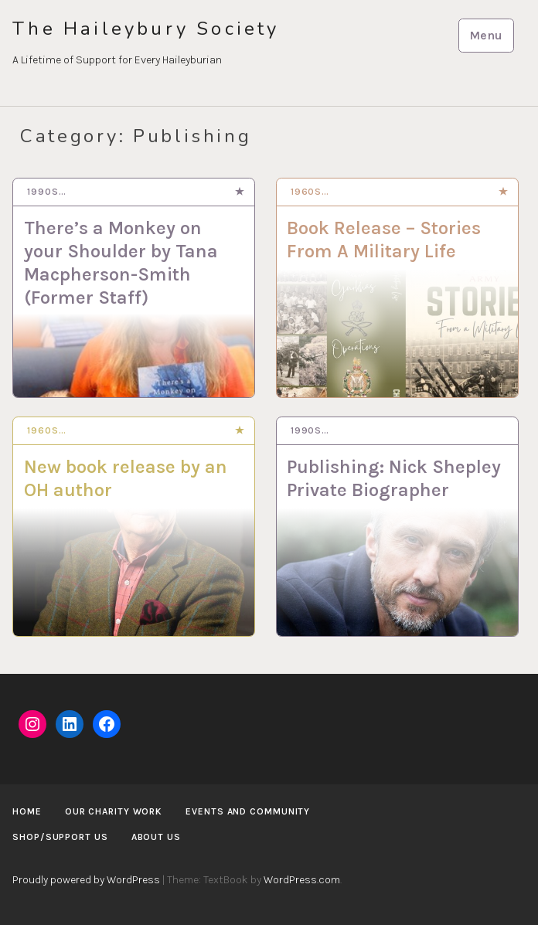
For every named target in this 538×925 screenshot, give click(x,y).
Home (27, 811)
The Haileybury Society (145, 29)
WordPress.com (302, 879)
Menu (485, 35)
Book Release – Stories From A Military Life (384, 239)
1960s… (310, 191)
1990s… (46, 191)
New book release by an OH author (125, 478)
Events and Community (248, 811)
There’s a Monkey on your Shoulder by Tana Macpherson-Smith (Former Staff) (121, 262)
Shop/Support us (60, 836)
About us (156, 836)
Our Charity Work (113, 811)
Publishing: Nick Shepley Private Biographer (394, 478)
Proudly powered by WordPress (86, 879)
